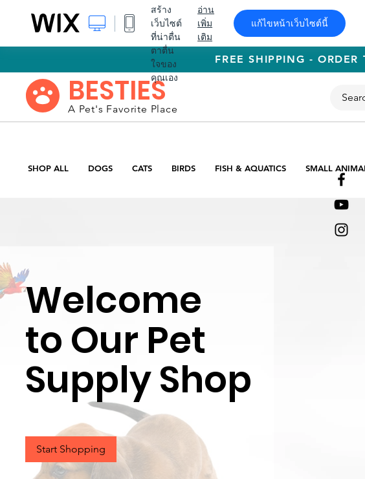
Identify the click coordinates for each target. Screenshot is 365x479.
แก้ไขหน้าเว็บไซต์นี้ (289, 23)
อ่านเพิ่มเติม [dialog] (205, 23)
